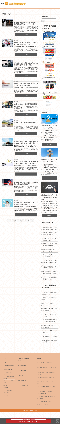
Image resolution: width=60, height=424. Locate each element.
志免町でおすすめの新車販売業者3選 (25, 123)
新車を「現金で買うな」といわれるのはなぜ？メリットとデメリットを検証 (26, 163)
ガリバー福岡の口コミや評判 (49, 345)
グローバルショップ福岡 (23, 392)
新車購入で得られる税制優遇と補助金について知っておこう (49, 286)
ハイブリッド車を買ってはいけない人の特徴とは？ (49, 264)
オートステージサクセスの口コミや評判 (49, 323)
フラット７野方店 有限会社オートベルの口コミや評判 (50, 329)
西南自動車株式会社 (22, 387)
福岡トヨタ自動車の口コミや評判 (49, 312)
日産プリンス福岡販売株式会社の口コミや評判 (49, 301)
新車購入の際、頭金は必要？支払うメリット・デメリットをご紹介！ (26, 84)
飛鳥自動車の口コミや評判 (42, 415)
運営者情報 (6, 397)
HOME (5, 370)
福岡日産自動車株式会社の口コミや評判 (49, 349)
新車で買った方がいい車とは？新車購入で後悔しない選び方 (49, 275)
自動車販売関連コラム (8, 377)
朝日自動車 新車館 (22, 373)
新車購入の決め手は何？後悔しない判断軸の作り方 (49, 252)
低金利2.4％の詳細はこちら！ (28, 420)
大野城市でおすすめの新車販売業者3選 (25, 104)
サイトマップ (6, 405)
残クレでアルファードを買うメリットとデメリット (49, 247)
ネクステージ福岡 (22, 378)
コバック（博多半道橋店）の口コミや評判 (45, 412)
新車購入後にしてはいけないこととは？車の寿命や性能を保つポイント (26, 43)
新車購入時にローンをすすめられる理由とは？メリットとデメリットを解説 (26, 142)
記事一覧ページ (7, 394)
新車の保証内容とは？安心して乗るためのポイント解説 (49, 280)
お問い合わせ (6, 402)
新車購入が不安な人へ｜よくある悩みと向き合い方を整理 (49, 204)
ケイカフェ (20, 383)
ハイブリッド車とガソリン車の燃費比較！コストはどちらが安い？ (49, 269)
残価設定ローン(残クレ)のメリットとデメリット (50, 258)
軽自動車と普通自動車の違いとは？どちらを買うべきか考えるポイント (26, 204)
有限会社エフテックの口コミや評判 (49, 307)
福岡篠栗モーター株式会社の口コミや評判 (49, 318)
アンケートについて (8, 400)
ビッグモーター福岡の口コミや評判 (49, 340)
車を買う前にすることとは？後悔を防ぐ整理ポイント (49, 241)
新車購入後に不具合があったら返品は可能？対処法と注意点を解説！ (26, 183)
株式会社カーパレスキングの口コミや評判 (49, 335)
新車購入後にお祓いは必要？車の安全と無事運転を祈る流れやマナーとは (26, 23)
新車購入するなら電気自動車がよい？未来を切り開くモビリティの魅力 (26, 64)
